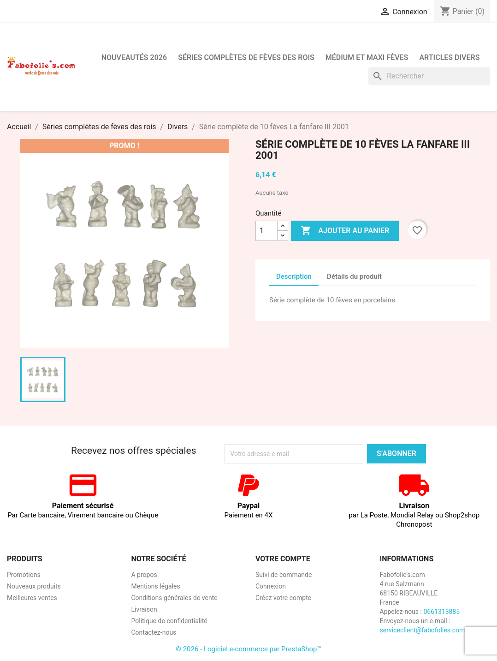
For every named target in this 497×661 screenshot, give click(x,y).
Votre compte (282, 558)
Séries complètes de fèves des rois (246, 57)
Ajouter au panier (345, 231)
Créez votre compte (283, 597)
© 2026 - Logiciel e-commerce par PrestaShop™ (248, 649)
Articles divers (449, 57)
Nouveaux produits (34, 586)
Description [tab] (294, 276)
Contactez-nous (154, 632)
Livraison (144, 609)
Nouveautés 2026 (134, 57)
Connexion (270, 586)
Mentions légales (155, 586)
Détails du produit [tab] (354, 276)
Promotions (24, 574)
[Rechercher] (429, 76)
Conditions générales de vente (174, 597)
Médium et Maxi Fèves (366, 57)
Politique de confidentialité (169, 621)
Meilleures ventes (32, 597)
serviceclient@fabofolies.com (422, 630)
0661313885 (441, 611)
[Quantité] (266, 231)
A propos (144, 574)
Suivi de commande (283, 574)
